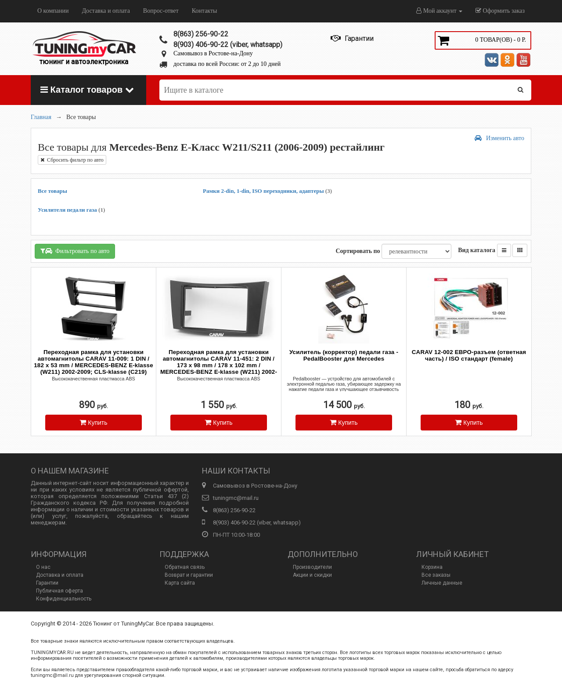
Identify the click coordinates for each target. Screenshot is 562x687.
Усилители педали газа (71, 209)
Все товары (52, 191)
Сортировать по (357, 251)
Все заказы (436, 575)
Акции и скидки (312, 575)
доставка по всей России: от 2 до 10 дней (227, 64)
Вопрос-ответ (161, 10)
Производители (312, 567)
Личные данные (442, 583)
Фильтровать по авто (74, 251)
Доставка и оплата (106, 10)
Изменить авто (499, 138)
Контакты (204, 10)
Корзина (432, 567)
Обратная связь (185, 567)
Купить (93, 422)
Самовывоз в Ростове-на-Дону (213, 53)
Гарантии (47, 583)
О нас (43, 567)
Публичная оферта (59, 591)
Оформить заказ (500, 10)
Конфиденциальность (63, 599)
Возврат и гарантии (189, 575)
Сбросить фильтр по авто (72, 160)
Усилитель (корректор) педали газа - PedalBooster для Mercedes (343, 355)
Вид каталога (476, 250)
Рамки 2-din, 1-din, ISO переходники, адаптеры (267, 191)
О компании (52, 10)
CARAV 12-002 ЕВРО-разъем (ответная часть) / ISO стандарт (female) (469, 355)
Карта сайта (180, 583)
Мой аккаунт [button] (439, 10)
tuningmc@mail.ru (236, 498)
